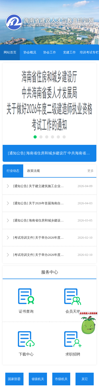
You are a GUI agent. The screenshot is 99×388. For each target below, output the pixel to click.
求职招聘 (72, 354)
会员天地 (72, 311)
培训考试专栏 (89, 52)
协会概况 (29, 52)
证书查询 (26, 311)
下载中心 (26, 354)
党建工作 (69, 52)
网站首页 (10, 52)
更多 (90, 171)
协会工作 (49, 52)
